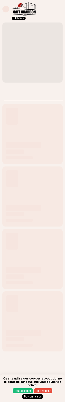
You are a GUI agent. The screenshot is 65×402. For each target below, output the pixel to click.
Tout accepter (22, 390)
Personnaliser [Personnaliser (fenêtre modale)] (32, 396)
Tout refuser (43, 390)
